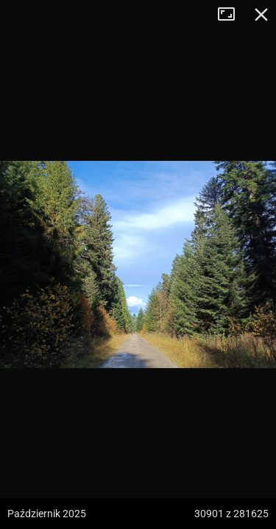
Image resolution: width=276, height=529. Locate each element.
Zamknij (261, 14)
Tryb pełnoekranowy (232, 14)
